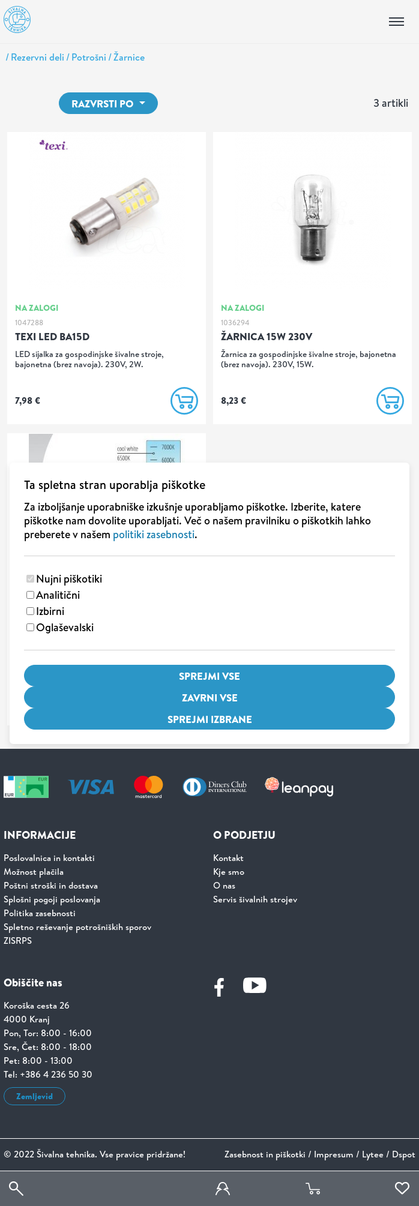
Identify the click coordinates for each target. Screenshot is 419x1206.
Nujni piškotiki (69, 578)
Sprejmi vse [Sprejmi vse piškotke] (209, 676)
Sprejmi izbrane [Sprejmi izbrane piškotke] (209, 719)
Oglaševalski (65, 627)
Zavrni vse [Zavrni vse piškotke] (210, 697)
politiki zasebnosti (153, 534)
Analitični (58, 594)
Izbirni (50, 611)
